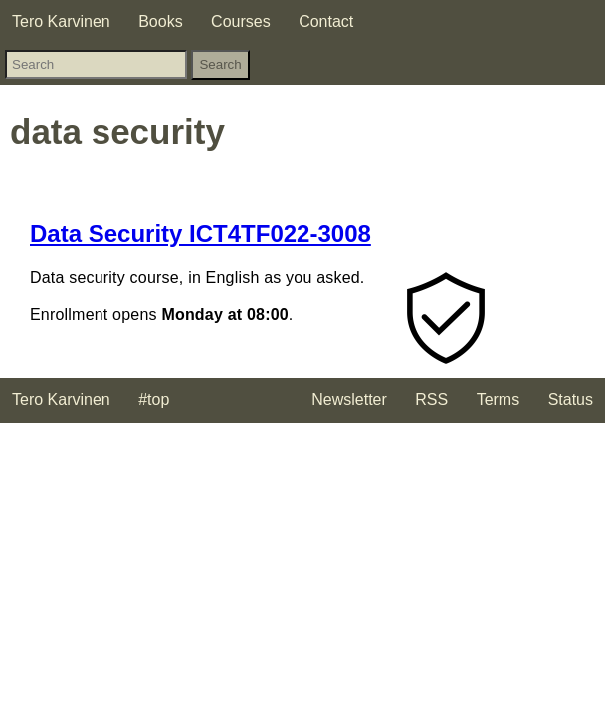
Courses (241, 21)
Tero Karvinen (61, 21)
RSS (431, 399)
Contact (326, 21)
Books (160, 21)
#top (153, 399)
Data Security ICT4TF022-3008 (200, 233)
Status (570, 399)
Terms (498, 399)
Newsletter (349, 399)
